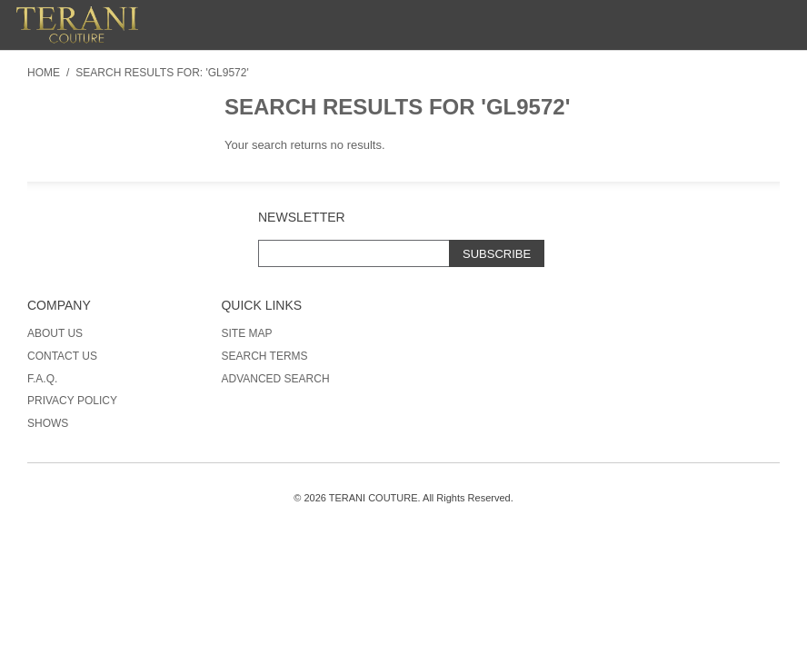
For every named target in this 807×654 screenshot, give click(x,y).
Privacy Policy (72, 400)
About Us (55, 333)
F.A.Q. (42, 378)
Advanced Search (275, 378)
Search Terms (264, 356)
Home (43, 72)
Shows (47, 423)
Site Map (246, 333)
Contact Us (62, 356)
